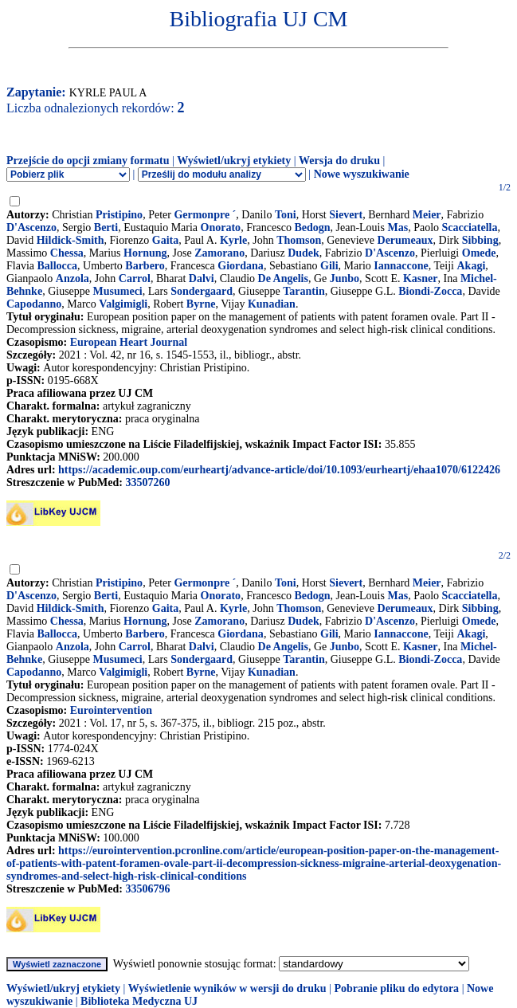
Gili (329, 266)
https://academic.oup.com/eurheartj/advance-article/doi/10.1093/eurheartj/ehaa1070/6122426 (279, 470)
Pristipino (119, 215)
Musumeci (118, 291)
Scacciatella (470, 227)
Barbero (145, 266)
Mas (397, 227)
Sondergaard (201, 291)
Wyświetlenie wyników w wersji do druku (227, 988)
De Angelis (283, 278)
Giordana (240, 266)
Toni (285, 215)
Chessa (67, 253)
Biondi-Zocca (430, 291)
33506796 (147, 889)
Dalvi (201, 278)
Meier (427, 215)
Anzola (72, 278)
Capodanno (33, 304)
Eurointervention (111, 710)
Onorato (221, 227)
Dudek (303, 253)
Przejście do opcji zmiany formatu (88, 161)
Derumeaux (405, 240)
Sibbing (480, 240)
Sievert (345, 215)
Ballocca (57, 266)
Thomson (298, 240)
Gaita (165, 240)
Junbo (344, 278)
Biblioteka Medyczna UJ (139, 1001)
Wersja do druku (339, 161)
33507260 (147, 482)
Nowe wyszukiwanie (361, 174)
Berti (106, 227)
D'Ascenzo (31, 227)
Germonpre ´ (205, 215)
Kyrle (233, 240)
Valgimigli (123, 304)
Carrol (135, 278)
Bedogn (312, 227)
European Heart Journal (129, 342)
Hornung (144, 253)
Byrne (201, 304)
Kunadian (272, 304)
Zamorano (219, 253)
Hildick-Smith (70, 240)
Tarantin (303, 291)
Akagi (470, 266)
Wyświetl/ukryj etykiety (234, 161)
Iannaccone (401, 266)
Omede (479, 253)
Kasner (420, 278)
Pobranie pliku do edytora (396, 988)
